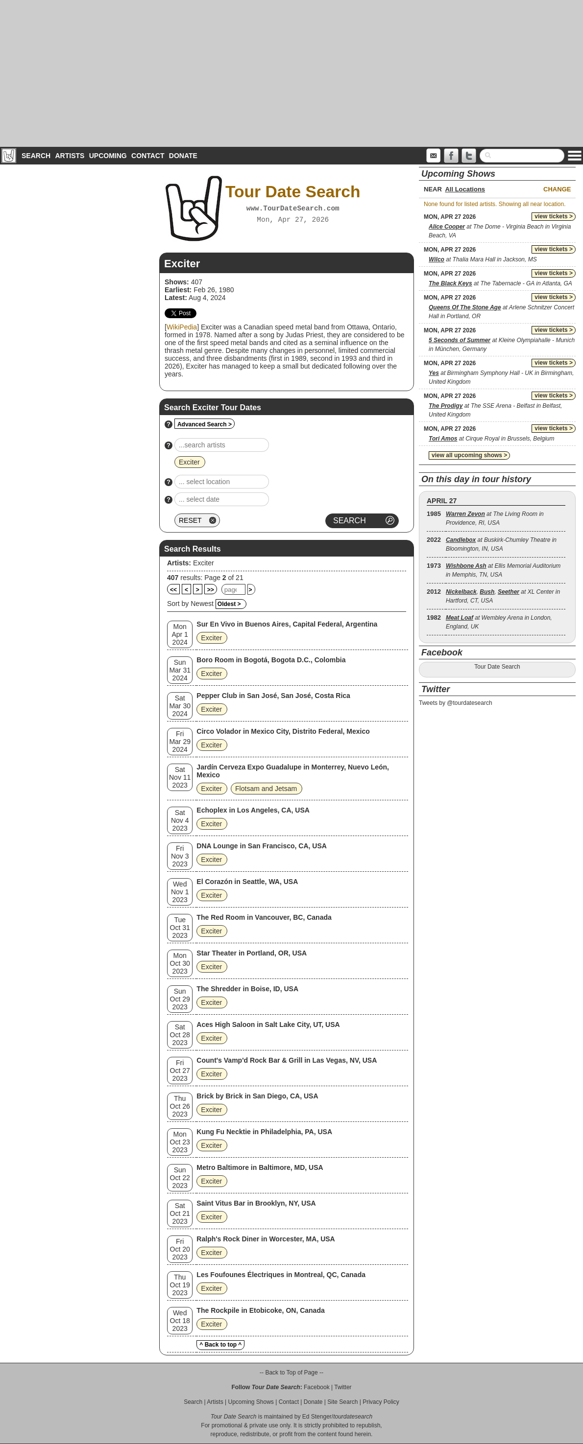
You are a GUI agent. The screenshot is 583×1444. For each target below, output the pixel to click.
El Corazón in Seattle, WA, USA (247, 881)
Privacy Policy (381, 1401)
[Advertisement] (291, 73)
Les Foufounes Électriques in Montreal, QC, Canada (280, 1275)
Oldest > (229, 604)
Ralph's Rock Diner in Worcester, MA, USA (265, 1239)
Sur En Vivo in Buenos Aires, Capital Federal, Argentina (286, 624)
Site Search (342, 1401)
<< (173, 589)
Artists (69, 156)
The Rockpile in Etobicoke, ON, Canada (260, 1310)
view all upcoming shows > (469, 455)
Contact (147, 156)
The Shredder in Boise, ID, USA (247, 989)
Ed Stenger (317, 1416)
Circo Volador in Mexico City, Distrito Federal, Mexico (282, 731)
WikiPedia (182, 327)
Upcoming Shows (250, 1401)
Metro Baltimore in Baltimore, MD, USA (259, 1167)
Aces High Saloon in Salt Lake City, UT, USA (268, 1024)
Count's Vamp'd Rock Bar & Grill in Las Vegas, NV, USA (286, 1060)
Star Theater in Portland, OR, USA (251, 953)
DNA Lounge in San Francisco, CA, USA (261, 846)
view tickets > (553, 216)
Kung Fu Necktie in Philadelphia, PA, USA (264, 1132)
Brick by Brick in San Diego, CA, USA (257, 1096)
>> (210, 589)
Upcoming (108, 156)
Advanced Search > (204, 424)
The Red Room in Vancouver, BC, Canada (263, 917)
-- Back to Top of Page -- (291, 1372)
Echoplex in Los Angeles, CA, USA (253, 810)
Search (36, 156)
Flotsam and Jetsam (266, 788)
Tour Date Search (497, 666)
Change (557, 189)
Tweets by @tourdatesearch (455, 702)
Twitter (342, 1387)
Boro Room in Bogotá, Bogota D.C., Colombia (270, 660)
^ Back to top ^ (220, 1344)
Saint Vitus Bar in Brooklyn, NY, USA (256, 1203)
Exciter (203, 563)
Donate (183, 156)
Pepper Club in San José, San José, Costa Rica (273, 695)
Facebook (317, 1387)
